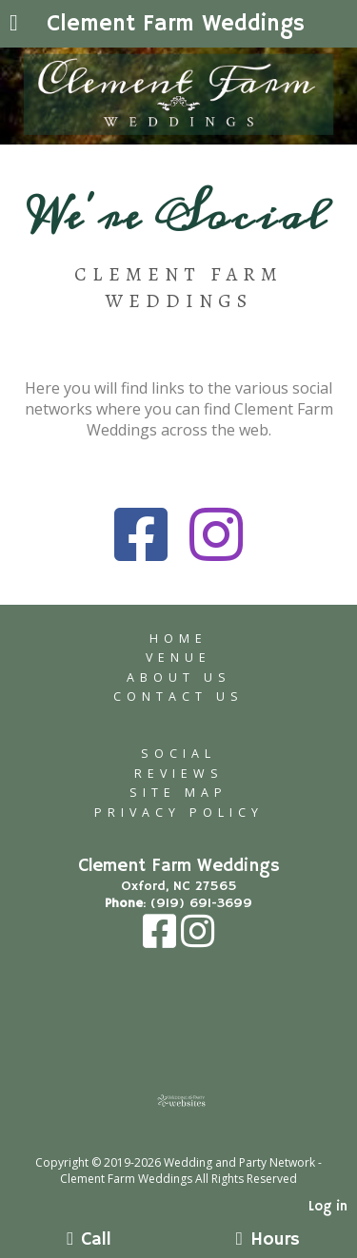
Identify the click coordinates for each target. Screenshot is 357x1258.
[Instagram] (197, 941)
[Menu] (14, 24)
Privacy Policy (179, 812)
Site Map (178, 792)
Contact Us (178, 696)
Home (178, 638)
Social (178, 753)
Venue (178, 657)
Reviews (179, 773)
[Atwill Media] (195, 1141)
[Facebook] (162, 941)
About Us (179, 677)
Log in (327, 1206)
